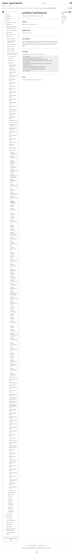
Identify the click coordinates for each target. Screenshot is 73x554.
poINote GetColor (12, 190)
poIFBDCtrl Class (13, 120)
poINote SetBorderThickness (13, 298)
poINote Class (43, 8)
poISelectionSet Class (13, 443)
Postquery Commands (11, 504)
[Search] (67, 3)
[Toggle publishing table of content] (3, 12)
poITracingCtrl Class (12, 477)
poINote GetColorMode (13, 193)
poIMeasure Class (12, 145)
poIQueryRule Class (12, 414)
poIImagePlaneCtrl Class (13, 128)
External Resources (10, 34)
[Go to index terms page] (69, 3)
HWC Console (9, 518)
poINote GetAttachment (13, 157)
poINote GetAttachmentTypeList (13, 162)
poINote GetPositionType (13, 239)
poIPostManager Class (13, 387)
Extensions (8, 24)
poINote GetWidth (12, 273)
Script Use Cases (11, 49)
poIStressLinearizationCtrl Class (13, 446)
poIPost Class (12, 385)
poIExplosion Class (12, 117)
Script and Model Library (10, 533)
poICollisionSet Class (12, 96)
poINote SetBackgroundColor (13, 288)
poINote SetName (12, 326)
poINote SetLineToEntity (13, 322)
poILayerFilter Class (12, 139)
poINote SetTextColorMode (13, 365)
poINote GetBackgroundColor (13, 171)
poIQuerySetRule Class (13, 417)
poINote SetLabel (12, 318)
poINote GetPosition (13, 229)
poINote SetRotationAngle (13, 344)
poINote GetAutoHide (13, 166)
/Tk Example (10, 51)
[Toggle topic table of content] (70, 12)
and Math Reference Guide (10, 529)
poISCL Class (12, 438)
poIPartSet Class (13, 383)
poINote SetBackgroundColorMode (13, 293)
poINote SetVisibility (13, 374)
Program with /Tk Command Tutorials (12, 53)
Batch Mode (9, 32)
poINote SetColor (12, 307)
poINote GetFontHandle (13, 210)
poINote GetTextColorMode (13, 261)
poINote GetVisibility (13, 270)
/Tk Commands (29, 8)
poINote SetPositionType (13, 339)
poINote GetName (12, 226)
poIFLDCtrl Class (13, 122)
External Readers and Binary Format (11, 27)
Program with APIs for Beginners (11, 41)
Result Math (9, 516)
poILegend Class (13, 142)
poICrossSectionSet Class (13, 114)
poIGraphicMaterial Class (13, 125)
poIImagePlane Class (12, 132)
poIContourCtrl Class (12, 106)
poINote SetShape (12, 353)
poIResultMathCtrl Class (13, 428)
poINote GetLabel (12, 217)
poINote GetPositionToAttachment (13, 234)
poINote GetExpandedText (13, 198)
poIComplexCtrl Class (13, 99)
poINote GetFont (12, 205)
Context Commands (11, 507)
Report (10, 520)
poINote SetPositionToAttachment (13, 334)
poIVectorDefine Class (13, 487)
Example (63, 21)
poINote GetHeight (12, 214)
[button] (4, 14)
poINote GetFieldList (51, 8)
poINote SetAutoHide (13, 284)
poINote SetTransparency (13, 370)
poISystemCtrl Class (12, 462)
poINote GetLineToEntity (13, 222)
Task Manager (9, 522)
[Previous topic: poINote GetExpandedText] (68, 8)
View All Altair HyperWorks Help (10, 538)
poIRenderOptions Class (13, 421)
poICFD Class (12, 86)
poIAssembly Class (12, 80)
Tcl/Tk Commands (20, 8)
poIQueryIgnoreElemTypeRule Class (13, 406)
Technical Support (40, 547)
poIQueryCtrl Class (12, 391)
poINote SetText (12, 357)
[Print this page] (71, 8)
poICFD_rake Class (12, 89)
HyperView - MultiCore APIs (12, 69)
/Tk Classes (10, 46)
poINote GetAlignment (13, 153)
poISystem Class (13, 460)
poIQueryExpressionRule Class (13, 398)
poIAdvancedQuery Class (13, 76)
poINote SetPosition (12, 330)
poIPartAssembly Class (13, 380)
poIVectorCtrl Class (12, 484)
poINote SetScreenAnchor (13, 349)
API (8, 36)
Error (62, 23)
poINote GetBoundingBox (13, 186)
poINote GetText (12, 256)
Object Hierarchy (11, 44)
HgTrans (10, 499)
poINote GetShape (12, 253)
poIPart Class (12, 377)
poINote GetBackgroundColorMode (13, 176)
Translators (9, 514)
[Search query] (55, 3)
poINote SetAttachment (13, 280)
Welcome (7, 14)
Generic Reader (11, 30)
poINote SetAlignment (13, 277)
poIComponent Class (12, 103)
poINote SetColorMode (13, 311)
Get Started (8, 18)
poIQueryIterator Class (13, 410)
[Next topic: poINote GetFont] (69, 8)
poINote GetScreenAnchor (13, 249)
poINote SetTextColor (13, 360)
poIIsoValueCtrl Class (13, 136)
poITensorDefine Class (13, 470)
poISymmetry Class (12, 457)
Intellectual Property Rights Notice (29, 547)
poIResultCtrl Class (12, 424)
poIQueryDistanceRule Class (13, 394)
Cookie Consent (48, 547)
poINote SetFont (12, 314)
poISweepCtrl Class (12, 453)
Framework (10, 59)
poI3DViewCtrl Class (12, 72)
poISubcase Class (12, 450)
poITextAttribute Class (13, 473)
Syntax (63, 14)
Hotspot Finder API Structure (12, 65)
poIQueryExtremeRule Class (13, 402)
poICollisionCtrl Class (13, 92)
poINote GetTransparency (13, 266)
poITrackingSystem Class (13, 480)
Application (64, 16)
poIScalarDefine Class (13, 431)
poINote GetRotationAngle (13, 244)
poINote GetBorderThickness (13, 181)
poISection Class (13, 440)
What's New (8, 16)
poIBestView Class (12, 83)
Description (64, 18)
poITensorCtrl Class (12, 466)
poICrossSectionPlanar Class (13, 110)
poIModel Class (13, 148)
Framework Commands (11, 511)
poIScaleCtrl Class (12, 435)
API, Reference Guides (10, 8)
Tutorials (7, 20)
